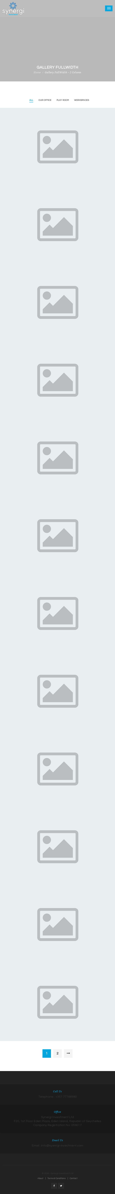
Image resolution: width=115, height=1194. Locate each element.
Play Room (63, 100)
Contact (73, 1178)
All (31, 100)
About (40, 1178)
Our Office (44, 100)
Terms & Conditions (56, 1178)
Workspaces (81, 100)
